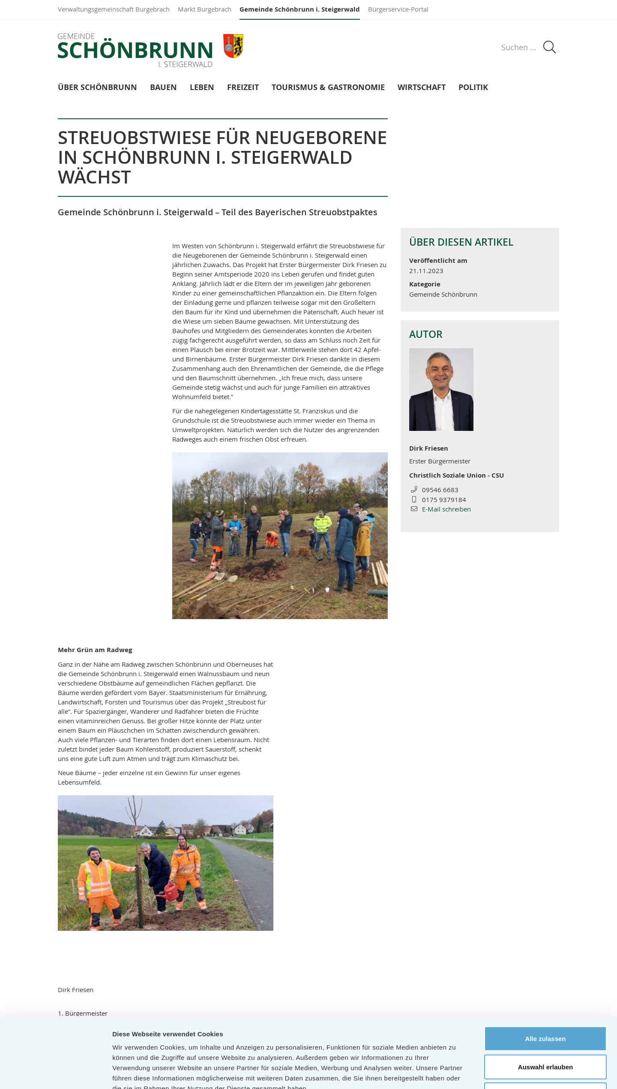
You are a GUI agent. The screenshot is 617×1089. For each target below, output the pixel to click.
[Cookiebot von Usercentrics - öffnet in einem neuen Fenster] (55, 1072)
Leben (202, 88)
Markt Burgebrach (204, 9)
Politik (473, 88)
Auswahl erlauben (545, 1004)
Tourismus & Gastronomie (328, 88)
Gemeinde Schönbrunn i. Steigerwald (300, 9)
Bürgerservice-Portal (398, 9)
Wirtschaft (422, 88)
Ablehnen (545, 1032)
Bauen (163, 88)
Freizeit (243, 88)
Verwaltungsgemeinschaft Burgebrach (114, 9)
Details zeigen (455, 1072)
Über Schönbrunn (97, 88)
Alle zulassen (545, 976)
